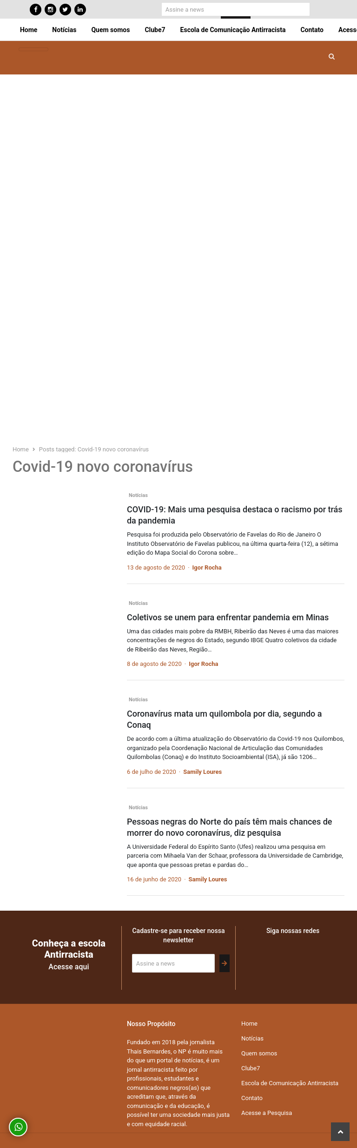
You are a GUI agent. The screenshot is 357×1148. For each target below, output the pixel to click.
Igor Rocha (207, 567)
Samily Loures (202, 771)
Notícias (64, 30)
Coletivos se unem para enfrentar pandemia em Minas (228, 617)
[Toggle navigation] (33, 49)
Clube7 (155, 30)
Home (28, 30)
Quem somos (110, 30)
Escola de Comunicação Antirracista (233, 30)
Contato (312, 30)
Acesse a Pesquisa (266, 1112)
